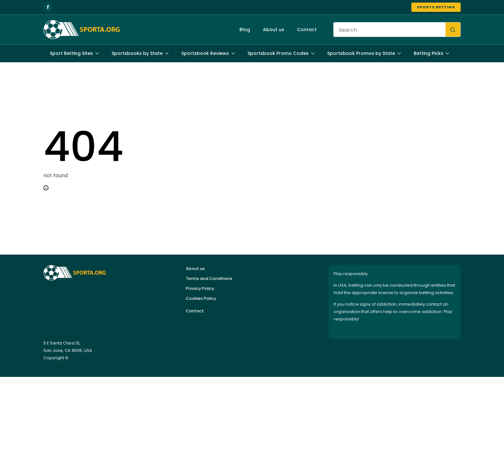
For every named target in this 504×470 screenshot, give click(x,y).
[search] (453, 29)
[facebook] (47, 7)
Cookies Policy (201, 298)
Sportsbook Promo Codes (278, 53)
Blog (244, 29)
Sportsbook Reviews (205, 53)
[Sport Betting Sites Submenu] (99, 53)
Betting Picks (428, 53)
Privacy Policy (200, 288)
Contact (307, 29)
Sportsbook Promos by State (361, 53)
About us (273, 29)
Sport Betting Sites (71, 53)
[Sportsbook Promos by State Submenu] (401, 53)
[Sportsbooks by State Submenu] (169, 53)
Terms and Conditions (209, 278)
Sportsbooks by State (137, 53)
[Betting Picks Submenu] (449, 53)
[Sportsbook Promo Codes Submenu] (315, 53)
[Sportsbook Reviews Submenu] (235, 53)
